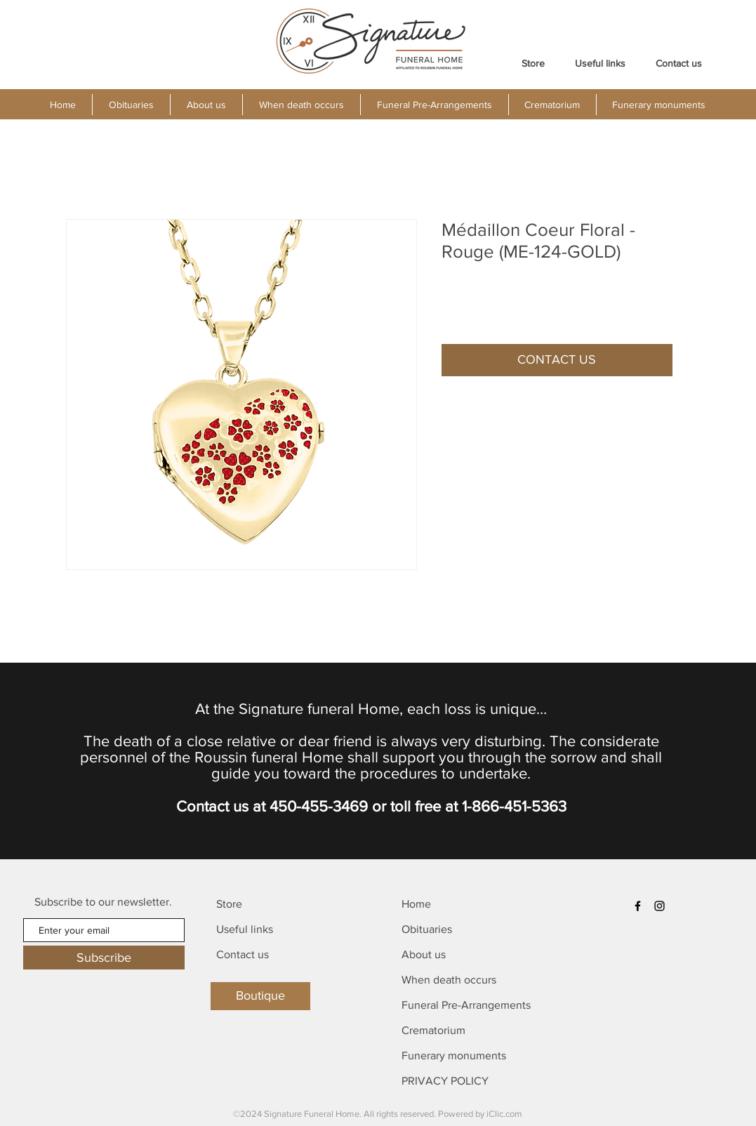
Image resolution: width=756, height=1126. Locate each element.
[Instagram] (659, 906)
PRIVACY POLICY (445, 1081)
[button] (206, 104)
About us (424, 954)
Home (416, 904)
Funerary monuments (454, 1055)
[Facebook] (637, 906)
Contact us (242, 954)
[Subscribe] (104, 957)
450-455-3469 (319, 806)
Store (229, 904)
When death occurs (449, 980)
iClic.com (504, 1113)
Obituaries (427, 929)
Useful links (244, 929)
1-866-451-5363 (514, 806)
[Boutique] (260, 996)
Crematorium (433, 1030)
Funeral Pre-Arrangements (466, 1005)
